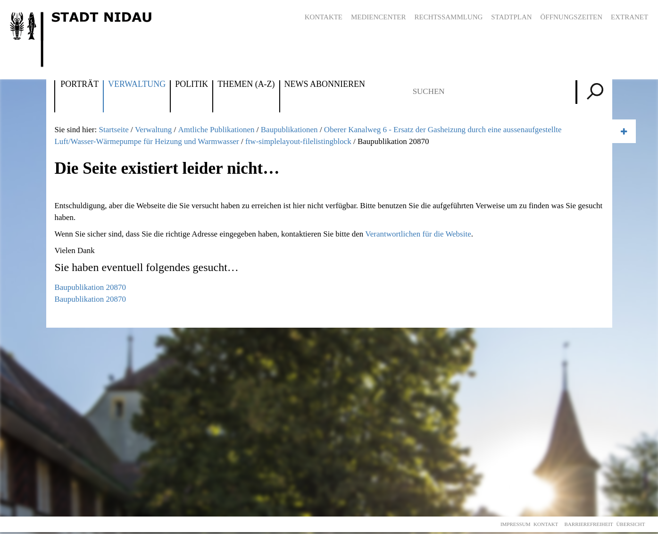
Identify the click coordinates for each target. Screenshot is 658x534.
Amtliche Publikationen (216, 129)
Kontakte (323, 17)
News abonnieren (324, 84)
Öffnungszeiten (572, 17)
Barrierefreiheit (589, 524)
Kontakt (545, 524)
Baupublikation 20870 (90, 287)
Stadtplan (511, 17)
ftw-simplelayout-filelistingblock (298, 141)
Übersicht (630, 524)
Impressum (515, 524)
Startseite (113, 129)
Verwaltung (137, 84)
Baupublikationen (289, 129)
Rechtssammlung (449, 17)
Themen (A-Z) (246, 84)
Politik (191, 84)
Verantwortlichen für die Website (418, 233)
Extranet (629, 17)
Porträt (79, 84)
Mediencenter (378, 17)
